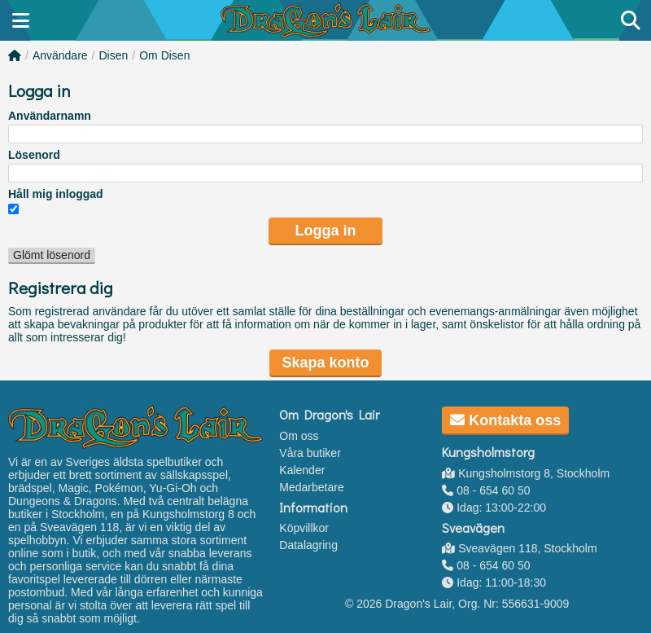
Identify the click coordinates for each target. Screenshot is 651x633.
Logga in (325, 230)
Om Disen (164, 55)
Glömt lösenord (51, 255)
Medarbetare (311, 487)
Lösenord (34, 154)
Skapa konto (325, 362)
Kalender (302, 470)
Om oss (298, 435)
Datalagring (308, 545)
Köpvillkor (304, 527)
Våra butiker (309, 452)
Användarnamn (49, 115)
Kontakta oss (505, 420)
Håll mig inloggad (55, 193)
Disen (114, 55)
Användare (60, 55)
